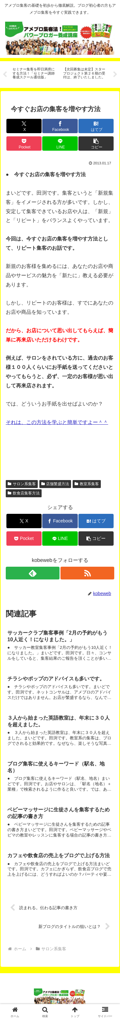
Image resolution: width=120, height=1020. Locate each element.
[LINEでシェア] (59, 143)
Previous (5, 74)
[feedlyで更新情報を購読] (33, 573)
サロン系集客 (22, 484)
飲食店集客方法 (24, 493)
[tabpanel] (34, 73)
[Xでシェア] (24, 126)
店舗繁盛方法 (55, 484)
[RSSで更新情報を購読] (87, 573)
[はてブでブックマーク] (96, 126)
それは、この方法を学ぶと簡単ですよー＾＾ (57, 422)
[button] (96, 143)
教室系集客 (87, 484)
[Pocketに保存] (24, 143)
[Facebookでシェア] (59, 126)
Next (115, 74)
